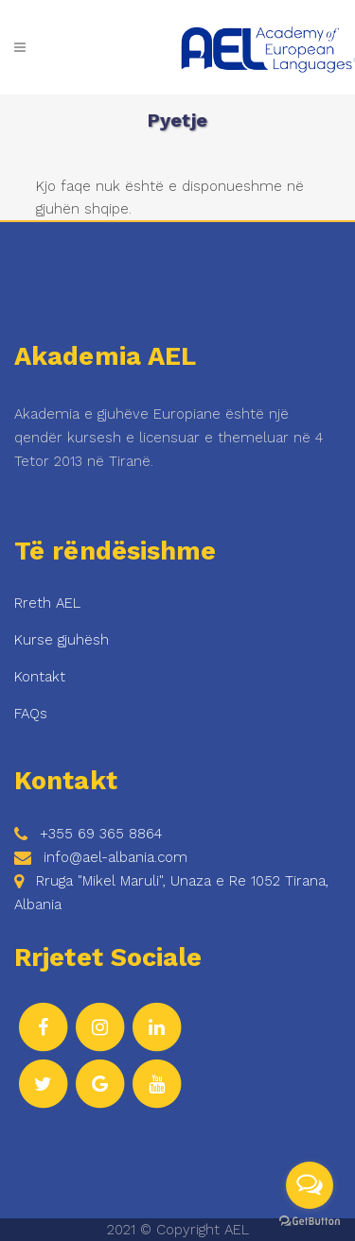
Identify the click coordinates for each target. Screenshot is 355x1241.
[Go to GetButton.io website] (309, 1221)
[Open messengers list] (309, 1185)
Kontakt (39, 676)
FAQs (30, 713)
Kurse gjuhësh (61, 639)
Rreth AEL (47, 603)
